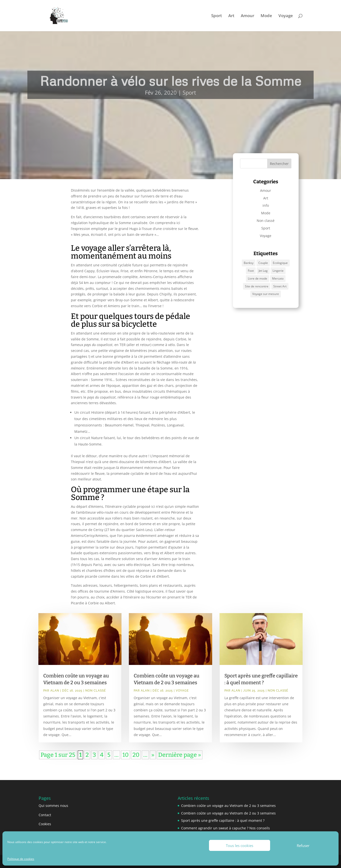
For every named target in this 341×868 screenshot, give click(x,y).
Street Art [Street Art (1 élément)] (279, 286)
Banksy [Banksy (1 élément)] (248, 263)
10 (125, 754)
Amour (247, 16)
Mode (266, 16)
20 (135, 754)
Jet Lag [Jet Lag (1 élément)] (263, 271)
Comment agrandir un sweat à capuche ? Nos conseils (225, 828)
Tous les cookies (239, 845)
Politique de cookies (20, 859)
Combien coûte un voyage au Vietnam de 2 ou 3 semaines (228, 805)
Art (231, 16)
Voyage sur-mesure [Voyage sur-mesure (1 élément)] (265, 294)
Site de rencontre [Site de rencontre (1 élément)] (256, 286)
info (266, 205)
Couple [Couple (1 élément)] (263, 263)
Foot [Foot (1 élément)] (251, 271)
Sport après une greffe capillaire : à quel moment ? (222, 820)
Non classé (266, 220)
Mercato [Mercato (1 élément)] (278, 278)
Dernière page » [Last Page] (179, 754)
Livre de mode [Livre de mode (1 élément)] (257, 278)
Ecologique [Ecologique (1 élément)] (280, 263)
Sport (216, 16)
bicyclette (139, 324)
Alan (54, 690)
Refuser (303, 845)
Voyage (285, 16)
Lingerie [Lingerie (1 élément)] (278, 271)
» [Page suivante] (152, 754)
